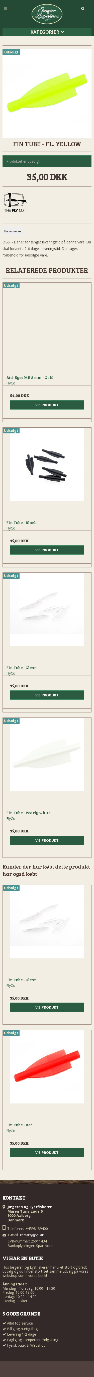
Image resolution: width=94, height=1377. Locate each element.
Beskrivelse (12, 231)
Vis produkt (47, 405)
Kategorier (47, 32)
